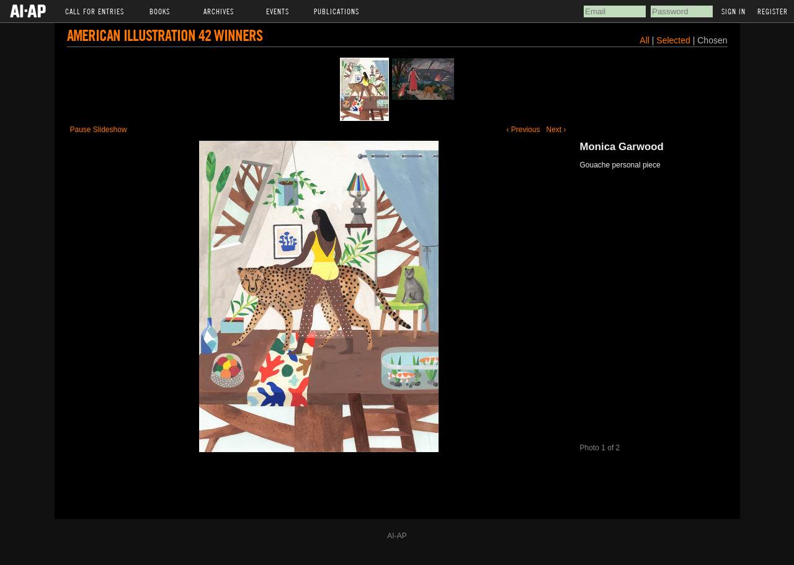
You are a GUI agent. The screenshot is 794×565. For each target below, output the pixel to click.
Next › (556, 129)
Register (772, 11)
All (644, 40)
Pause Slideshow (98, 129)
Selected (674, 40)
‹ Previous (523, 129)
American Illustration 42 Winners (164, 35)
